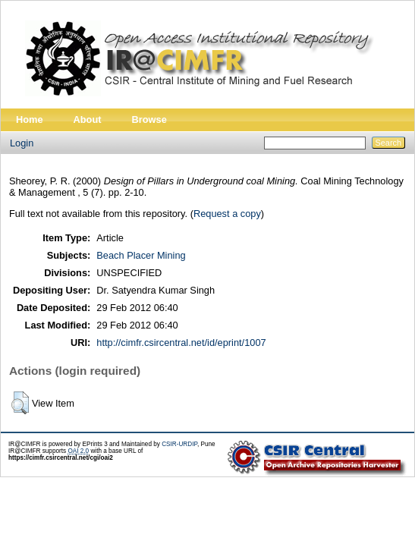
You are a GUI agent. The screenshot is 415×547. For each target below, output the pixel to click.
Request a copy (227, 213)
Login (21, 143)
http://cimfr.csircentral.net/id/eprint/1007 (181, 342)
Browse (149, 119)
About (88, 119)
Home (29, 119)
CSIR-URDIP (179, 444)
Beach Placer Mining (140, 255)
